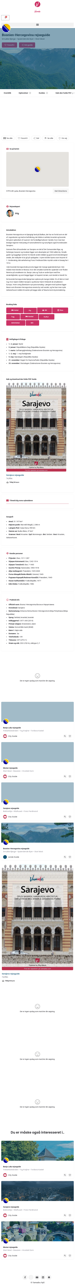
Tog (12, 317)
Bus (60, 310)
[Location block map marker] (37, 169)
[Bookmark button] (70, 736)
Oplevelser (25, 93)
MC (32, 323)
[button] (37, 25)
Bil (44, 310)
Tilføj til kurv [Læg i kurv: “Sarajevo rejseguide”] (14, 482)
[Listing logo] (6, 28)
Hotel (14, 310)
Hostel (29, 316)
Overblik (7, 93)
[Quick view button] (65, 736)
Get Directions (61, 191)
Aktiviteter (15, 323)
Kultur (46, 317)
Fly (30, 310)
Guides (43, 93)
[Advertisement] (37, 115)
